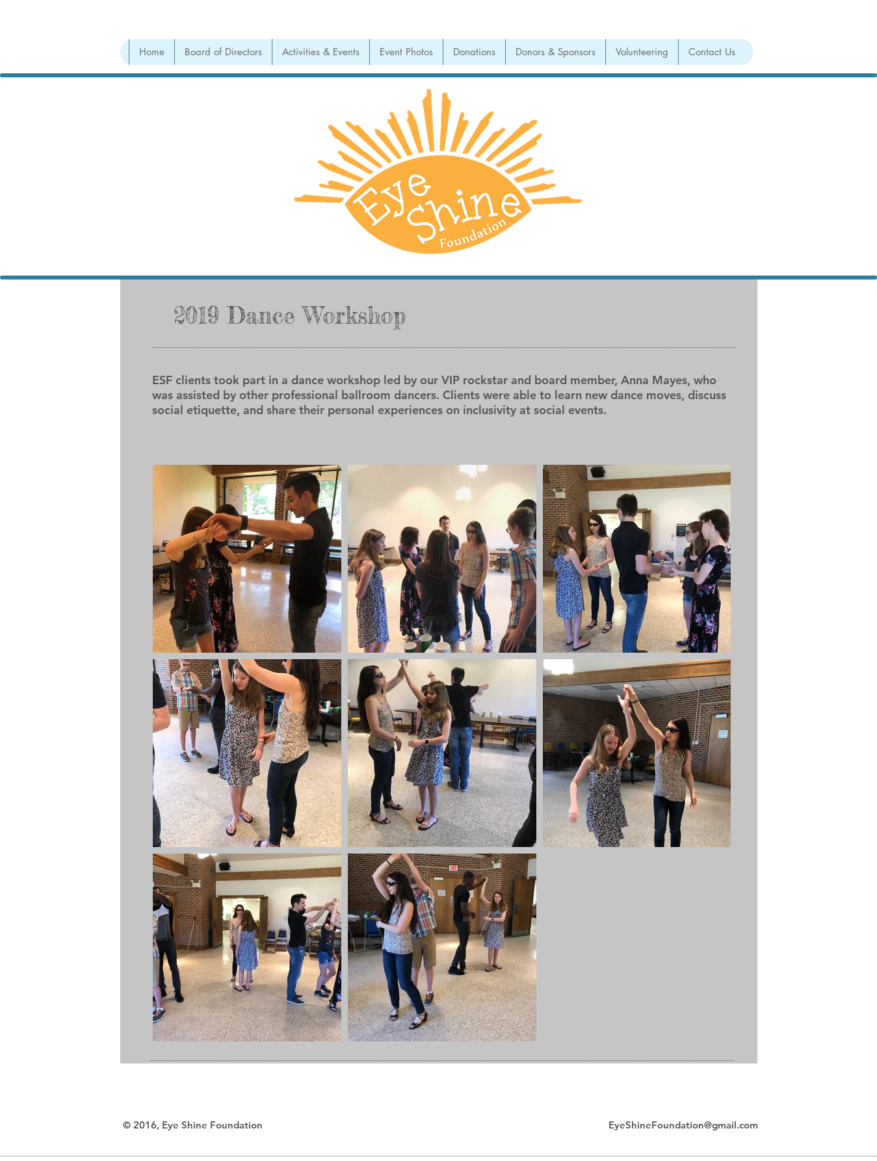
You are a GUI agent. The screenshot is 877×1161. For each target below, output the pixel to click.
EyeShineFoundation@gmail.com (683, 1125)
